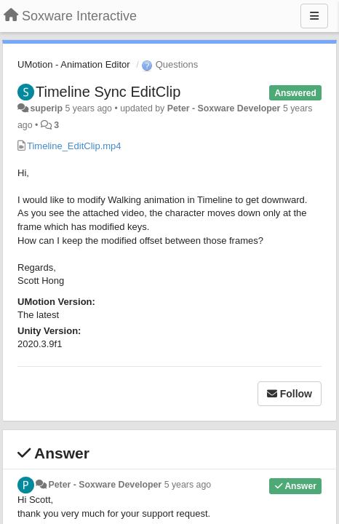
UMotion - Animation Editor (73, 64)
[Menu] (314, 16)
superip (46, 108)
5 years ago (188, 485)
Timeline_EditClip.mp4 (74, 145)
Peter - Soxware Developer (224, 108)
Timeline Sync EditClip (108, 92)
